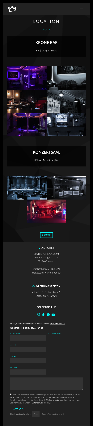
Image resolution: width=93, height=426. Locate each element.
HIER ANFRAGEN (57, 323)
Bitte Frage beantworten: (21, 394)
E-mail (51, 333)
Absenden (18, 390)
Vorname (15, 333)
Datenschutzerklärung (41, 383)
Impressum (37, 416)
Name (13, 345)
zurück (46, 235)
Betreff (52, 345)
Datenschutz (54, 416)
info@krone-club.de (61, 380)
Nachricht (16, 356)
